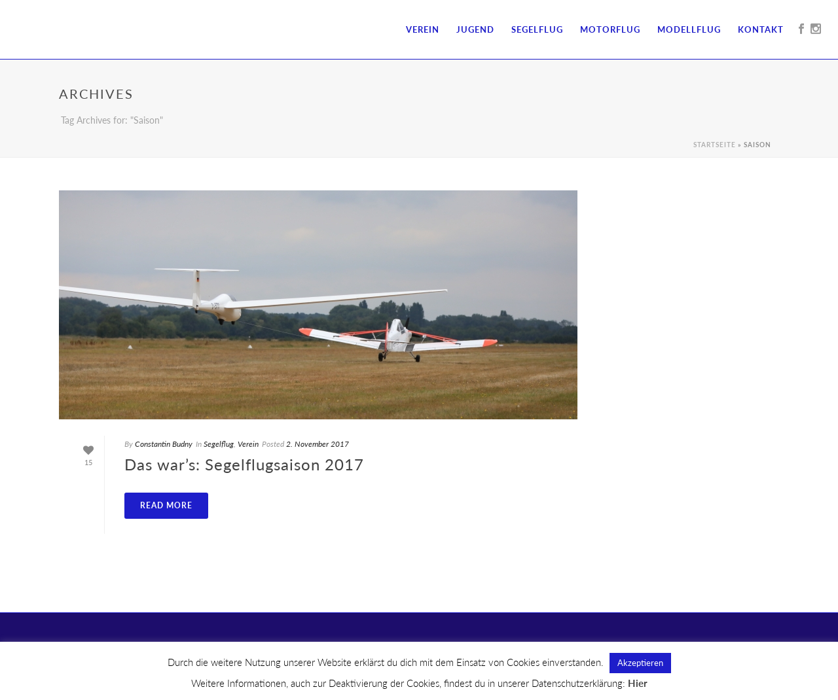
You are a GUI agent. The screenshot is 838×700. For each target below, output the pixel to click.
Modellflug (689, 29)
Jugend (475, 29)
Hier (637, 683)
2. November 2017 (317, 444)
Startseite (714, 145)
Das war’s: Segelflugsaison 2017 (244, 464)
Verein (422, 29)
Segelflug (537, 29)
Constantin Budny (163, 444)
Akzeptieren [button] (640, 662)
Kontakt (761, 29)
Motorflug (610, 29)
